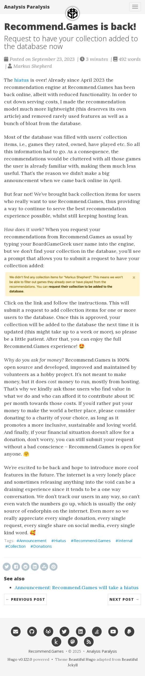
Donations (42, 546)
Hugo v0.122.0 (19, 659)
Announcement (33, 540)
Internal (125, 540)
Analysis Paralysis (27, 6)
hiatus (21, 80)
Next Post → (124, 599)
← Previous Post (25, 599)
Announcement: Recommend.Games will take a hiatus (77, 587)
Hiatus (60, 540)
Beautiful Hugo (82, 659)
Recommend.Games (92, 540)
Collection (17, 546)
